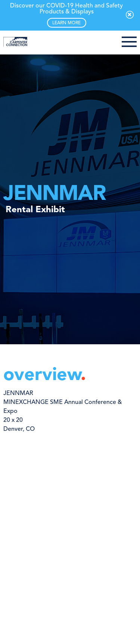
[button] (129, 42)
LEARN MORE (66, 23)
